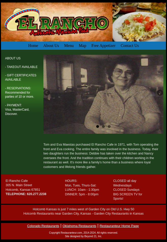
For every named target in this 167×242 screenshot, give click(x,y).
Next (159, 93)
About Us (51, 45)
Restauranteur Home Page (119, 226)
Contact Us (130, 45)
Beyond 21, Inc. (93, 236)
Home (33, 45)
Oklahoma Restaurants (79, 226)
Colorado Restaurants (43, 226)
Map (82, 45)
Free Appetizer (103, 45)
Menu (69, 45)
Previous (47, 93)
